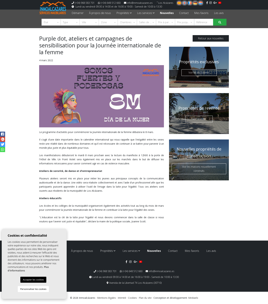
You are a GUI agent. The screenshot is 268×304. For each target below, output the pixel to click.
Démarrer (78, 13)
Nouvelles (167, 13)
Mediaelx (193, 297)
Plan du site (145, 297)
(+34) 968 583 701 (83, 2)
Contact (184, 13)
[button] (51, 22)
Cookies (132, 297)
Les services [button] (146, 13)
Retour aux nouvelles (211, 38)
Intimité (122, 297)
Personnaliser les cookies (33, 289)
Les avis (219, 13)
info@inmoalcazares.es (138, 2)
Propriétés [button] (124, 13)
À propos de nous (100, 13)
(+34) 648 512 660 (109, 2)
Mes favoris (201, 13)
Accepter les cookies (33, 279)
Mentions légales (106, 297)
